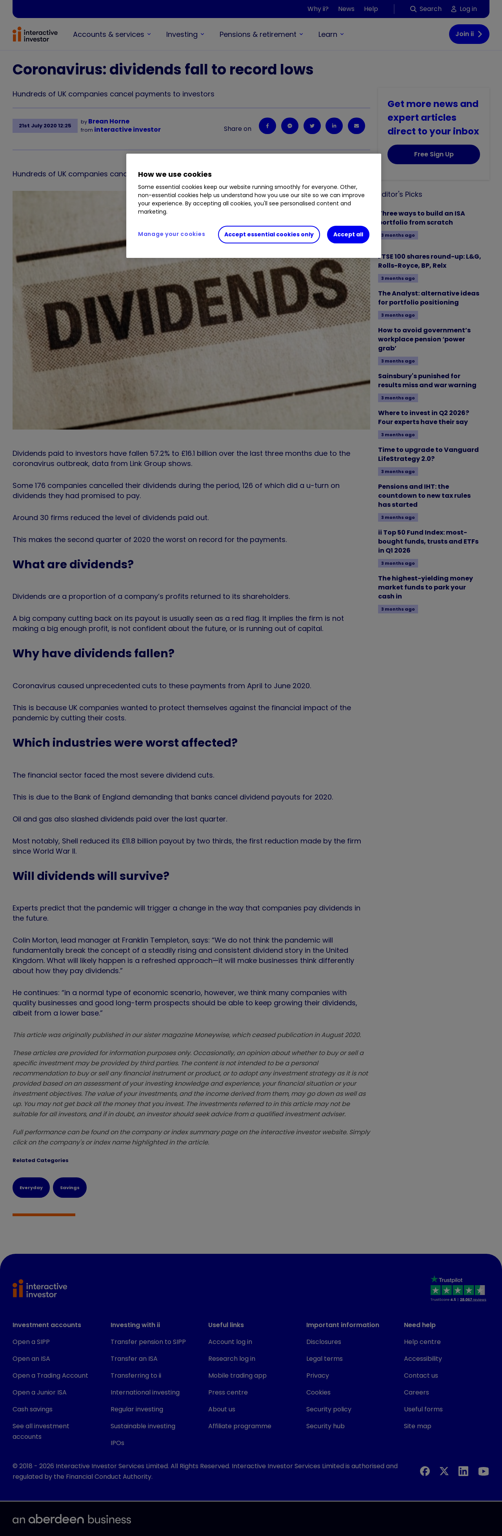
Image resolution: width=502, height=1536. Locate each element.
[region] (253, 206)
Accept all (348, 234)
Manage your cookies (171, 234)
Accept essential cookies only (269, 234)
